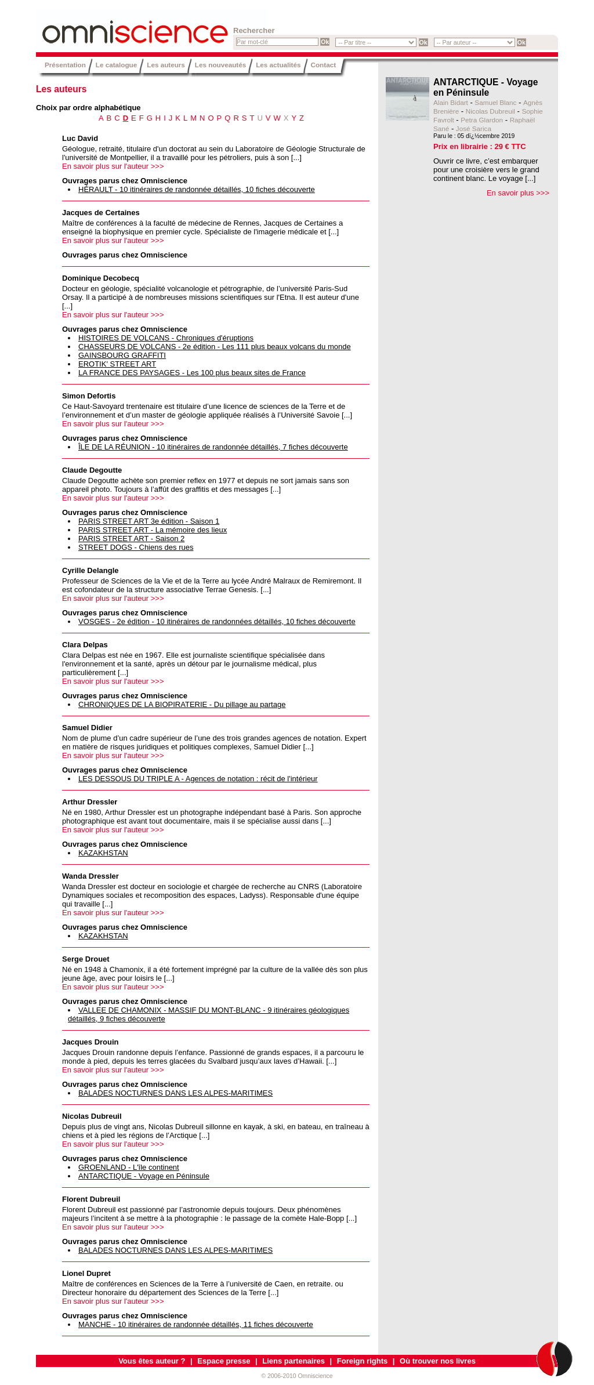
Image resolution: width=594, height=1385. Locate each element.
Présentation (65, 64)
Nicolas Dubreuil (92, 1116)
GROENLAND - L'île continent (128, 1167)
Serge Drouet (86, 959)
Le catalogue (116, 64)
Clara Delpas (85, 644)
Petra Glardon (482, 120)
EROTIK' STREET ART (117, 364)
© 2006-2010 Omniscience (296, 1376)
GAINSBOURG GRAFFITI (122, 355)
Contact (323, 64)
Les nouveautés (220, 64)
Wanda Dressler (90, 876)
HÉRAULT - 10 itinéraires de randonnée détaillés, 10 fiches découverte (196, 189)
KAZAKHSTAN (103, 853)
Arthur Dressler (89, 801)
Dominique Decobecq (100, 278)
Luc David (80, 138)
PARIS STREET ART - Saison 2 (131, 538)
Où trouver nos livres (438, 1361)
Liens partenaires (293, 1361)
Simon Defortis (88, 395)
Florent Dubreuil (91, 1199)
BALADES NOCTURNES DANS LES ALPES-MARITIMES (175, 1093)
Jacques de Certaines (101, 212)
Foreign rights (362, 1361)
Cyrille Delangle (90, 570)
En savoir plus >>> (518, 192)
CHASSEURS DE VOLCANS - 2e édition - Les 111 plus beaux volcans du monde (214, 346)
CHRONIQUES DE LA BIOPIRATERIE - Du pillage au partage (181, 704)
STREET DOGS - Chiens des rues (135, 547)
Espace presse (223, 1361)
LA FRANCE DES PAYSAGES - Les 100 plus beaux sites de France (192, 372)
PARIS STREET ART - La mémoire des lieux (152, 529)
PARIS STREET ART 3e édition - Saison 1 (148, 521)
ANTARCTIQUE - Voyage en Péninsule (143, 1176)
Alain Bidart (450, 102)
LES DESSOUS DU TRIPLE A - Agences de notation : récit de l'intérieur (198, 778)
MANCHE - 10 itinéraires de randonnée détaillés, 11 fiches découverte (195, 1324)
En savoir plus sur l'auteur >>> (113, 166)
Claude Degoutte (92, 470)
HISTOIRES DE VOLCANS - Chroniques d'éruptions (165, 337)
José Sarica (473, 128)
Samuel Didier (87, 727)
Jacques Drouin (90, 1042)
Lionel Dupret (86, 1273)
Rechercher (254, 30)
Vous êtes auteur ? (151, 1361)
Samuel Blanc (495, 102)
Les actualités (278, 64)
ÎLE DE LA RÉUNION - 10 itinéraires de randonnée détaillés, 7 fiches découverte (213, 447)
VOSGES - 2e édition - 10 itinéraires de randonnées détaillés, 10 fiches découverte (217, 621)
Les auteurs (166, 64)
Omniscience (105, 26)
